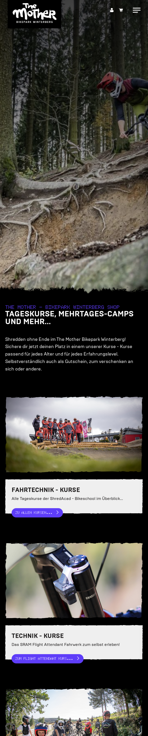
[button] (9, 726)
